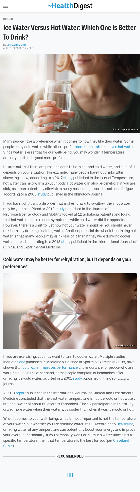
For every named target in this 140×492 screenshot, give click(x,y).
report (21, 393)
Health (8, 18)
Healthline (125, 424)
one (22, 362)
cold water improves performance (50, 367)
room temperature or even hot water (104, 146)
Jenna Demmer (16, 45)
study (67, 177)
